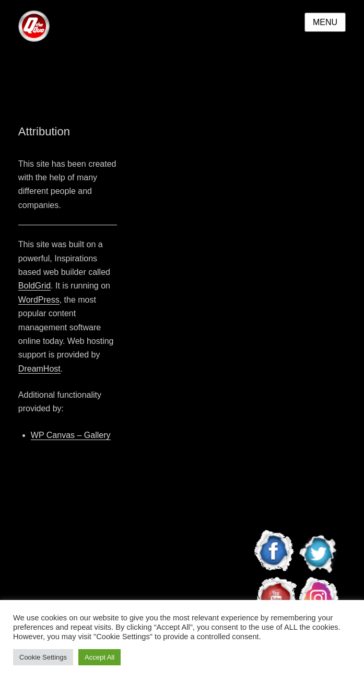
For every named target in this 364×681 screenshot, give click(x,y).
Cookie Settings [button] (43, 657)
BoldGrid (34, 285)
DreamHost (39, 368)
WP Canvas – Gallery (71, 435)
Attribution (44, 131)
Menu (325, 22)
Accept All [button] (99, 657)
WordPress (39, 299)
